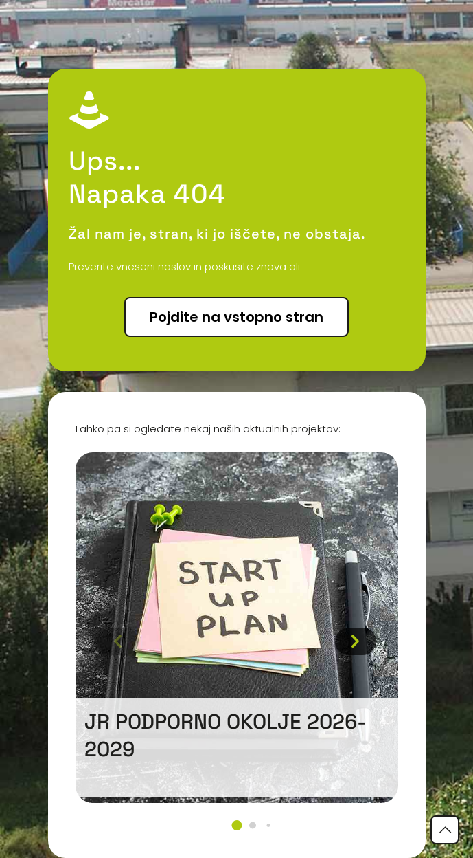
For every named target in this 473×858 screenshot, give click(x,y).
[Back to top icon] (444, 829)
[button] (236, 825)
